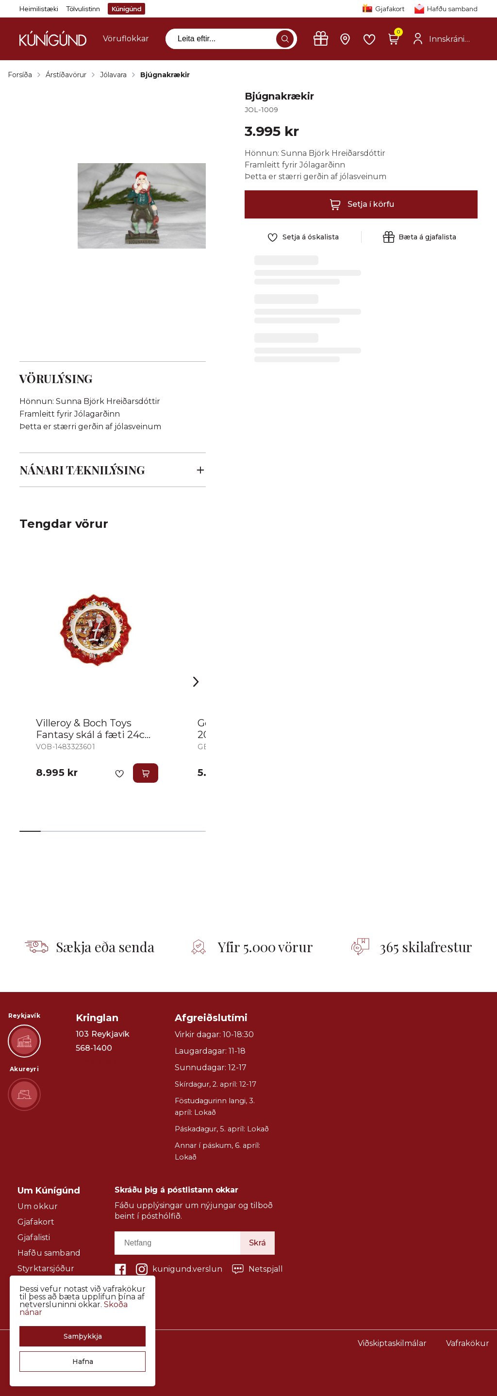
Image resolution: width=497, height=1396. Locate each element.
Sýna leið (96, 1062)
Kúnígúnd (126, 8)
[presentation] (126, 39)
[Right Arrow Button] (196, 682)
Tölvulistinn (83, 8)
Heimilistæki (38, 8)
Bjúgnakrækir (165, 74)
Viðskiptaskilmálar (392, 1343)
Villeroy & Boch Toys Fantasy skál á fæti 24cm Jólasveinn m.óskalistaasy (97, 734)
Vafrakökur (467, 1343)
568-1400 (94, 1048)
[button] (82, 1336)
